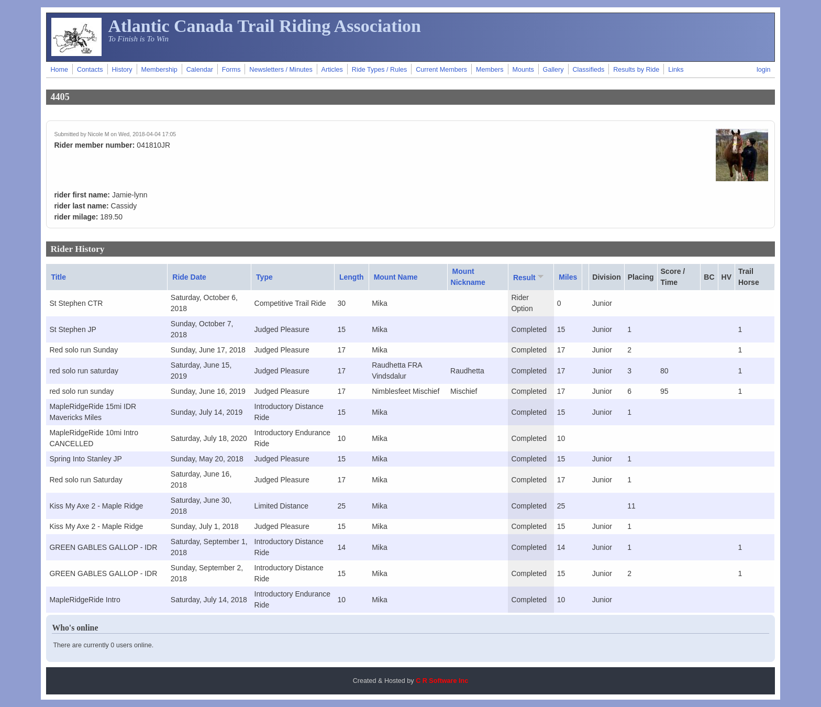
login (764, 69)
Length (351, 277)
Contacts (90, 69)
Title (58, 277)
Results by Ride (636, 69)
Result (529, 277)
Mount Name (396, 277)
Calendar (199, 69)
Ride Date (189, 277)
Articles (332, 69)
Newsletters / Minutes (280, 69)
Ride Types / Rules (379, 69)
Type (264, 277)
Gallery (553, 69)
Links (675, 69)
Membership (159, 69)
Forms (231, 69)
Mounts (523, 69)
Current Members (441, 69)
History (122, 69)
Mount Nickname (468, 276)
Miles (568, 277)
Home (59, 69)
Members (489, 69)
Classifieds (588, 69)
